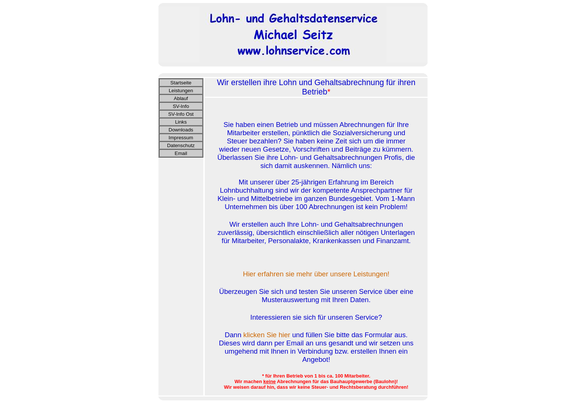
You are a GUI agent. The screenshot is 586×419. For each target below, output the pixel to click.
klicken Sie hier (266, 335)
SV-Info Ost (181, 114)
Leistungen (181, 90)
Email (181, 153)
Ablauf (181, 98)
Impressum (181, 137)
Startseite (180, 83)
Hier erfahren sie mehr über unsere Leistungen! (316, 274)
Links (180, 122)
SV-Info (181, 106)
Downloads (181, 130)
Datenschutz (181, 145)
